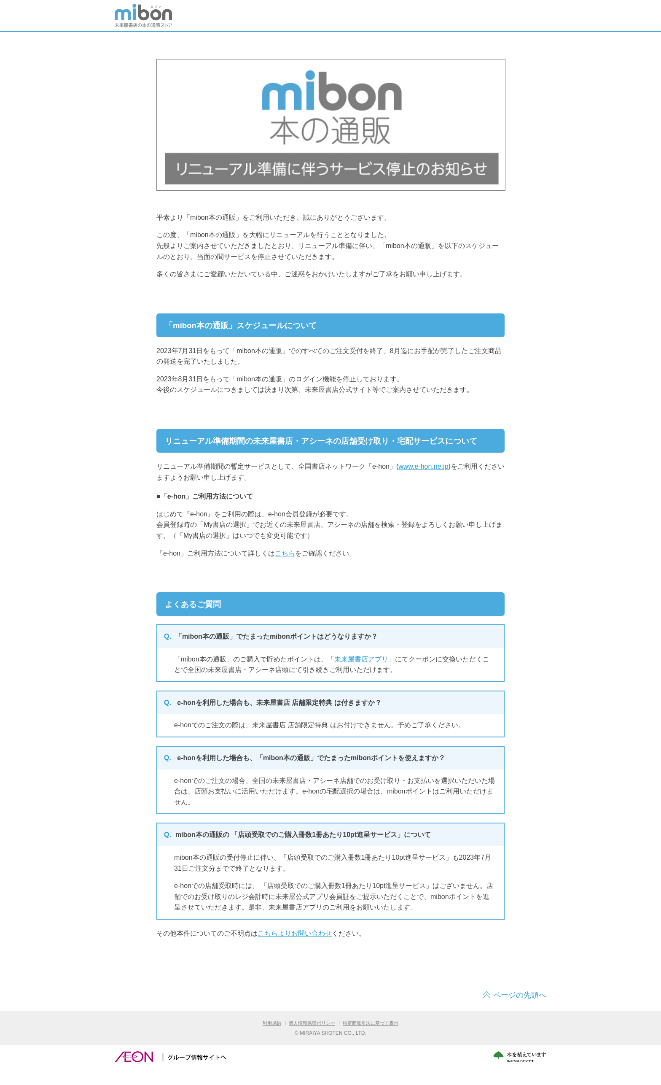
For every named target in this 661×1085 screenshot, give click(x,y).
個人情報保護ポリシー (312, 1023)
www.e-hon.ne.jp (423, 466)
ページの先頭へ (519, 995)
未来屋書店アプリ (361, 659)
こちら (285, 553)
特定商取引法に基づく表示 (370, 1023)
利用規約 (272, 1023)
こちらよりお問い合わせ (295, 933)
